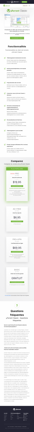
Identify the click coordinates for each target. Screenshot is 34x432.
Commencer (24, 1)
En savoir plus (8, 295)
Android (12, 417)
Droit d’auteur (12, 426)
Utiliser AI (25, 5)
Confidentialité (24, 426)
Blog (4, 420)
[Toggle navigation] (29, 6)
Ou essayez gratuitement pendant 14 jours (17, 188)
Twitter (25, 417)
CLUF (8, 426)
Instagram (25, 418)
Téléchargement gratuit (17, 38)
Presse (5, 417)
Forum (18, 416)
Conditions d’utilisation (18, 426)
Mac (11, 416)
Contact (5, 416)
